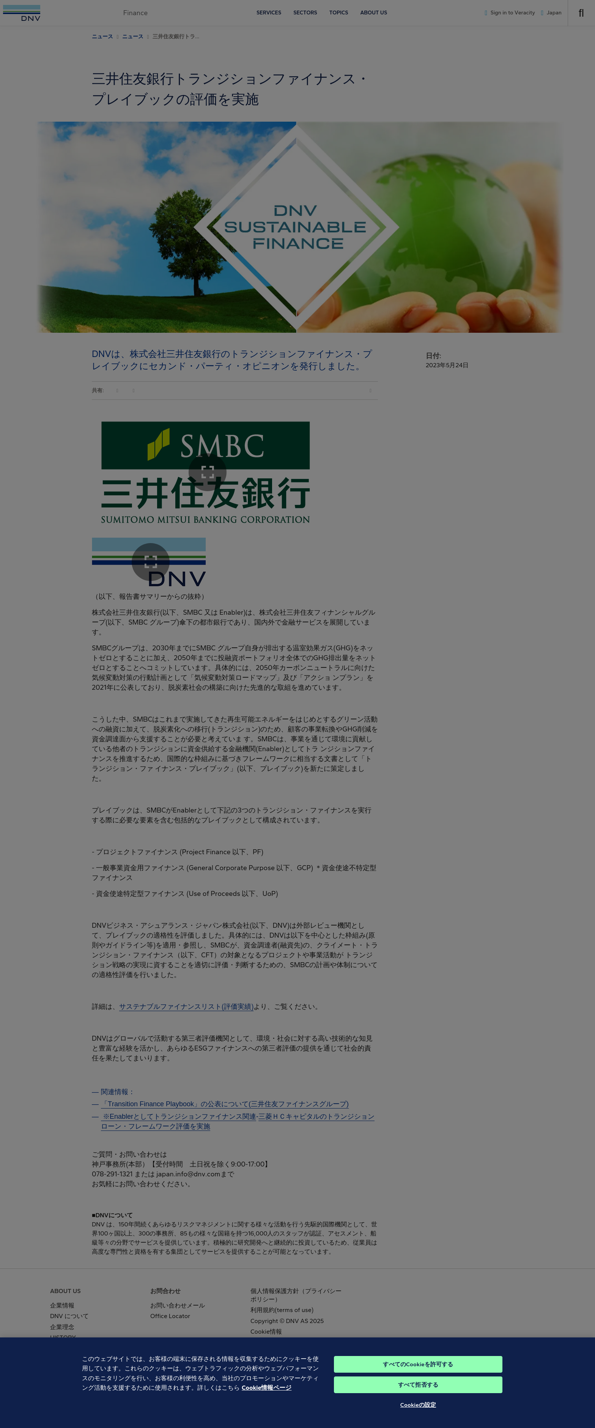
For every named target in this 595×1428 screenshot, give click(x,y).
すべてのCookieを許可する (418, 1371)
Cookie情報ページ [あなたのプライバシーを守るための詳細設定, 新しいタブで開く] (266, 1395)
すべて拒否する (418, 1392)
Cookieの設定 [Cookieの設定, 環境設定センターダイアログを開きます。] (418, 1412)
